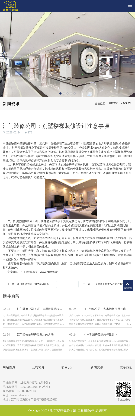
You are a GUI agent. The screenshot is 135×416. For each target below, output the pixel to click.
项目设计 (67, 367)
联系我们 (126, 367)
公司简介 (38, 367)
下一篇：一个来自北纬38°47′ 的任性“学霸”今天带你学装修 (106, 284)
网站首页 (113, 103)
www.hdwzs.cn (49, 271)
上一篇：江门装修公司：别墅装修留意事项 (30, 284)
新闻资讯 (127, 103)
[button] (60, 93)
